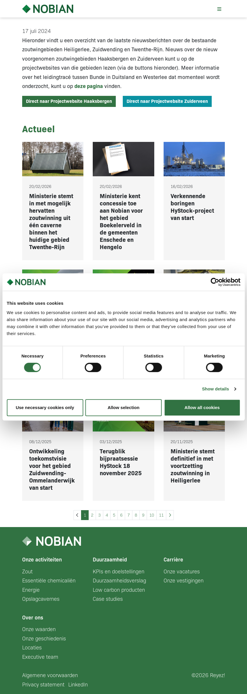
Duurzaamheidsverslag (119, 580)
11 (161, 515)
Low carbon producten (119, 590)
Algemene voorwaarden (50, 675)
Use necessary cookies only (45, 407)
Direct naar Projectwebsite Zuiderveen (167, 101)
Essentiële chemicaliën (49, 580)
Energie (31, 590)
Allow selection (123, 407)
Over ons (32, 617)
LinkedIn (78, 684)
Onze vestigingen (184, 580)
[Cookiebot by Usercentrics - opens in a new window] (214, 282)
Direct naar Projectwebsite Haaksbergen (69, 101)
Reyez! (217, 675)
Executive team (40, 657)
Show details (215, 388)
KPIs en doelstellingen (118, 571)
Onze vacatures (182, 571)
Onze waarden (39, 629)
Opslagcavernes (40, 599)
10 (151, 515)
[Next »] (170, 515)
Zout (27, 571)
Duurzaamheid (110, 559)
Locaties (32, 647)
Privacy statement (43, 684)
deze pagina (88, 86)
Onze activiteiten (42, 559)
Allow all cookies (202, 407)
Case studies (108, 599)
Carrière (173, 559)
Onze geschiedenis (44, 638)
